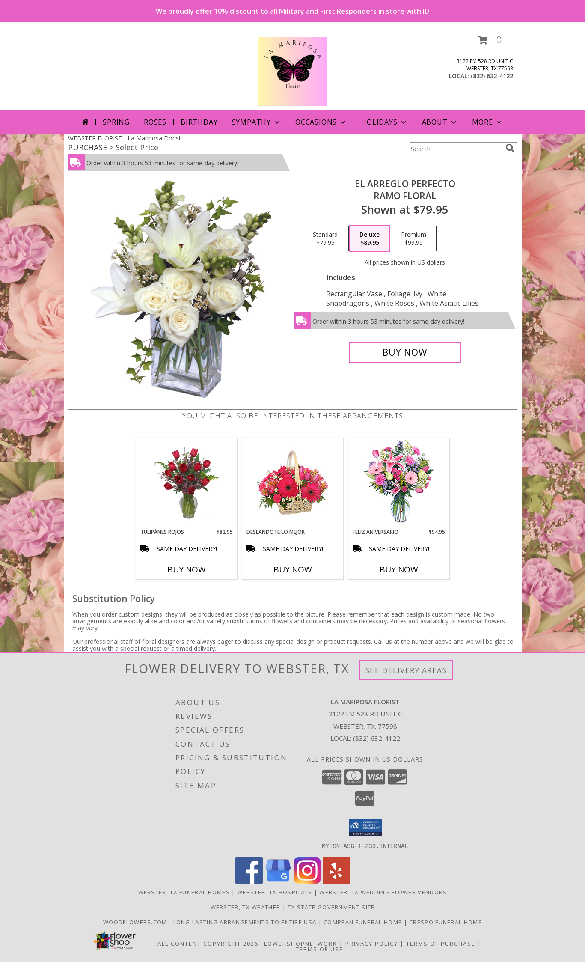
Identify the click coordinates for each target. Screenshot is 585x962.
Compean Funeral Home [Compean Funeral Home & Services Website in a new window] (364, 922)
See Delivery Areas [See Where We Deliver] (406, 670)
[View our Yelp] (336, 881)
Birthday (199, 122)
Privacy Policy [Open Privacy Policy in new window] (371, 943)
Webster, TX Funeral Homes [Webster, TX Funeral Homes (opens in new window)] (184, 892)
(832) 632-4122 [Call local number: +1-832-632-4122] (492, 76)
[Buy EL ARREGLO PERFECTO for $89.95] (405, 352)
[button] (490, 40)
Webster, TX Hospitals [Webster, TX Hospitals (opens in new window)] (274, 892)
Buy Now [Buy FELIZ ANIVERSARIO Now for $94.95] (399, 569)
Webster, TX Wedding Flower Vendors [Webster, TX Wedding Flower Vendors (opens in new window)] (383, 892)
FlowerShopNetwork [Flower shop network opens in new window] (299, 943)
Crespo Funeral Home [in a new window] (445, 922)
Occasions (321, 122)
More (487, 122)
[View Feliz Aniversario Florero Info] (398, 483)
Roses (155, 122)
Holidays (384, 122)
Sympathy (256, 122)
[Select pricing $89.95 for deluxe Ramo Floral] (369, 238)
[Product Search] (456, 149)
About (440, 122)
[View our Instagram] (307, 881)
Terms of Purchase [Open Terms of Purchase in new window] (440, 943)
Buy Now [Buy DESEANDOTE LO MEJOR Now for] (292, 569)
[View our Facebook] (249, 881)
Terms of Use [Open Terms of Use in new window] (319, 949)
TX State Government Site (331, 907)
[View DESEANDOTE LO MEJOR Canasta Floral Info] (292, 483)
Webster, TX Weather (246, 907)
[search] (510, 148)
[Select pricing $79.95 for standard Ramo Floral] (325, 238)
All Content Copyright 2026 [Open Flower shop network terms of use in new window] (207, 943)
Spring (116, 122)
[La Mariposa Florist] (292, 71)
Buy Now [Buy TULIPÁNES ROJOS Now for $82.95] (186, 569)
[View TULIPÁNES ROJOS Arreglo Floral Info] (186, 483)
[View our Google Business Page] (278, 881)
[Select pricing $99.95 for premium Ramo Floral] (413, 238)
